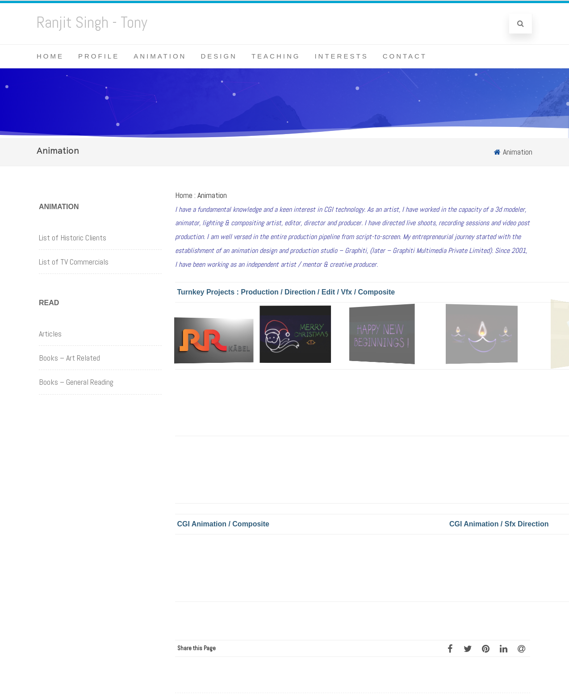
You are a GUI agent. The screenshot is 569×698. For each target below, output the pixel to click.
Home (50, 56)
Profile (98, 56)
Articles (50, 333)
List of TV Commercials (74, 261)
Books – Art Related (69, 358)
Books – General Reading (76, 382)
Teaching (276, 56)
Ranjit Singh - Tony (92, 22)
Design (219, 56)
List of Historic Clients (72, 237)
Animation (160, 56)
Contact (405, 56)
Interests (341, 56)
